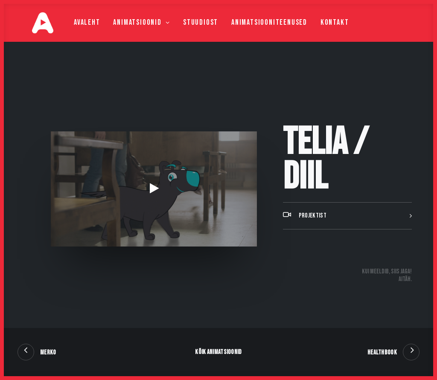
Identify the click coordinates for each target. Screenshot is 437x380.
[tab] (347, 237)
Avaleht (71, 32)
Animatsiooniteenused (253, 32)
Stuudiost (184, 32)
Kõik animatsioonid (218, 352)
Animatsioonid (125, 32)
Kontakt (318, 32)
